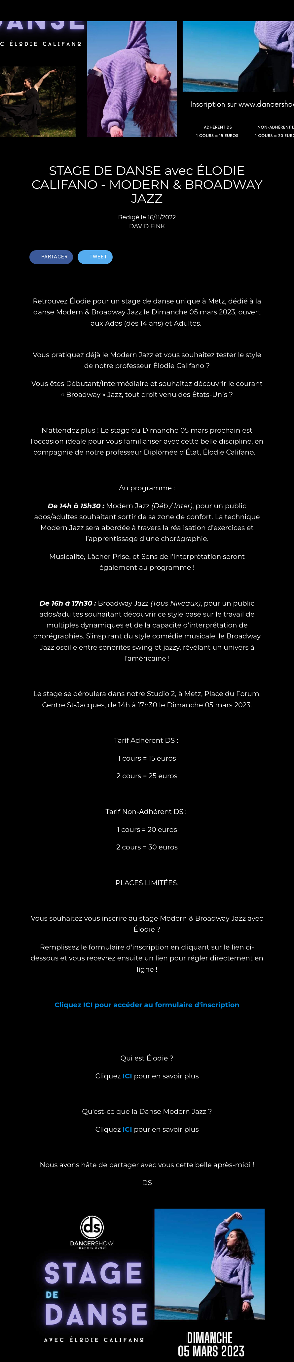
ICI (127, 1076)
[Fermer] (11, 11)
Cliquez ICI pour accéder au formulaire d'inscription (147, 1005)
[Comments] (257, 258)
